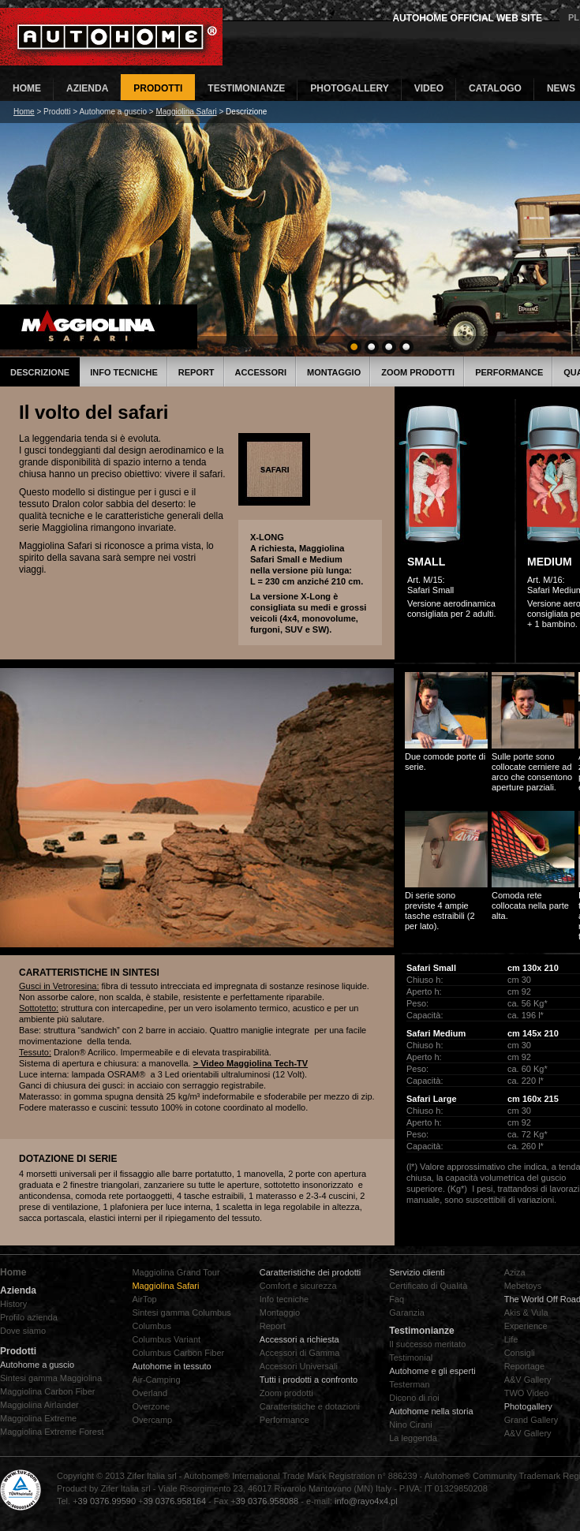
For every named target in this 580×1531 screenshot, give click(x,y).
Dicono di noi (414, 1397)
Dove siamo (23, 1330)
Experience (526, 1326)
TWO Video (526, 1393)
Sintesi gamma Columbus (181, 1312)
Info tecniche (124, 372)
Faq (396, 1299)
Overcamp (152, 1420)
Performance (509, 372)
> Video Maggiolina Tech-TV (250, 1063)
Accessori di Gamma (299, 1352)
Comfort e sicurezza (298, 1285)
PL (573, 17)
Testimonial (410, 1357)
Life (511, 1339)
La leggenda (413, 1438)
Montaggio (334, 372)
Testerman (409, 1384)
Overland (149, 1393)
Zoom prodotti (418, 372)
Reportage (524, 1366)
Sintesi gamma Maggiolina (51, 1378)
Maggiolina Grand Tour (175, 1272)
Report (196, 372)
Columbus (151, 1326)
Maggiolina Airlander (39, 1405)
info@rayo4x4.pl (366, 1501)
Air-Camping (156, 1379)
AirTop (144, 1299)
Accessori (260, 372)
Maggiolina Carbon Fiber (47, 1391)
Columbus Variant (166, 1339)
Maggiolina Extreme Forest (51, 1431)
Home (24, 111)
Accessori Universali (299, 1366)
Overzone (151, 1406)
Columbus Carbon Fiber (178, 1352)
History (13, 1304)
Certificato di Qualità (428, 1285)
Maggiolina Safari (185, 111)
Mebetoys (523, 1285)
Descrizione (39, 372)
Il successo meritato (427, 1344)
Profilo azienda (29, 1317)
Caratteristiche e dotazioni (310, 1406)
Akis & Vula (526, 1312)
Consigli (519, 1352)
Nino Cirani (410, 1424)
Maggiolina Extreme (38, 1418)
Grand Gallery (531, 1420)
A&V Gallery (528, 1379)
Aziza (515, 1272)
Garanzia (407, 1312)
